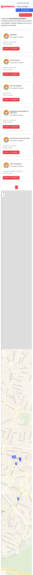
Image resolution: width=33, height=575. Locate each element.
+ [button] (3, 192)
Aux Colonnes (15, 86)
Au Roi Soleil (15, 60)
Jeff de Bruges (16, 164)
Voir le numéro (11, 48)
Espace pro (25, 15)
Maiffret (13, 35)
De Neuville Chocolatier (20, 138)
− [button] (3, 195)
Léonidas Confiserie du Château (19, 112)
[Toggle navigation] (2, 14)
